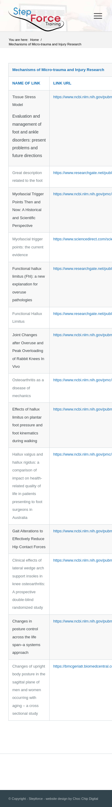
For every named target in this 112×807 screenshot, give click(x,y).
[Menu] (98, 15)
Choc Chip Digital (85, 798)
